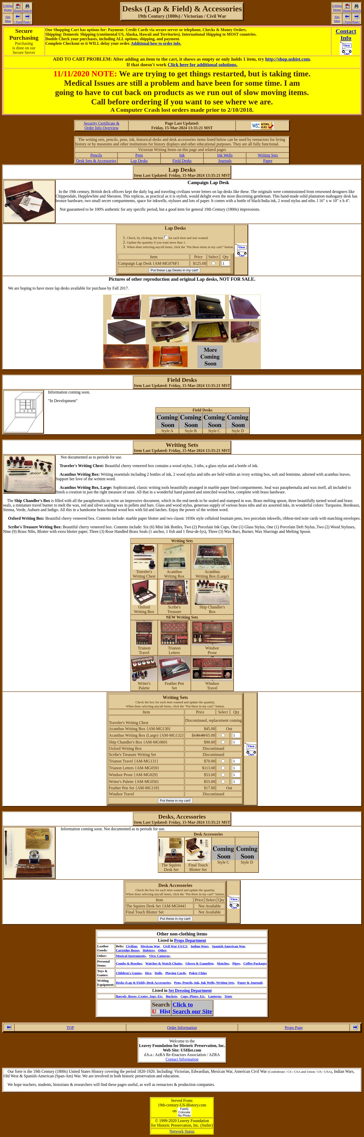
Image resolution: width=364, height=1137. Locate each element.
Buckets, (172, 996)
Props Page (294, 1027)
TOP (70, 1027)
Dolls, (159, 973)
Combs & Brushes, (129, 963)
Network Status (181, 1131)
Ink (182, 155)
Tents (228, 996)
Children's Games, (129, 973)
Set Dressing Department (190, 990)
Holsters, (149, 950)
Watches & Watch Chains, (164, 963)
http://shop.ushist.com (287, 59)
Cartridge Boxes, (128, 950)
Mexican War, (151, 946)
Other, (162, 950)
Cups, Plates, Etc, (193, 996)
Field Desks (182, 161)
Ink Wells (225, 155)
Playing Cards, (176, 973)
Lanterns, (215, 996)
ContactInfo (346, 34)
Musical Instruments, (131, 956)
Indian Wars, (200, 946)
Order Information (182, 1027)
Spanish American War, (229, 946)
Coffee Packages (255, 963)
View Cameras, (160, 956)
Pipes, (236, 963)
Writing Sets (268, 155)
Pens (139, 155)
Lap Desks (139, 161)
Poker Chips (198, 973)
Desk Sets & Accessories (96, 161)
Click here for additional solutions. (202, 64)
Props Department (190, 940)
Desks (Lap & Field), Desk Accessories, (144, 983)
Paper (267, 161)
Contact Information (182, 1059)
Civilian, (132, 946)
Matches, (223, 963)
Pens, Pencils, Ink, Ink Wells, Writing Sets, (204, 983)
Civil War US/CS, (175, 946)
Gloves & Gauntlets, (199, 963)
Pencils (96, 155)
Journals (225, 161)
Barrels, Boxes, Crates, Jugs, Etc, (139, 996)
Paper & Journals (250, 983)
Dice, (148, 973)
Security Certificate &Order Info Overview (101, 125)
